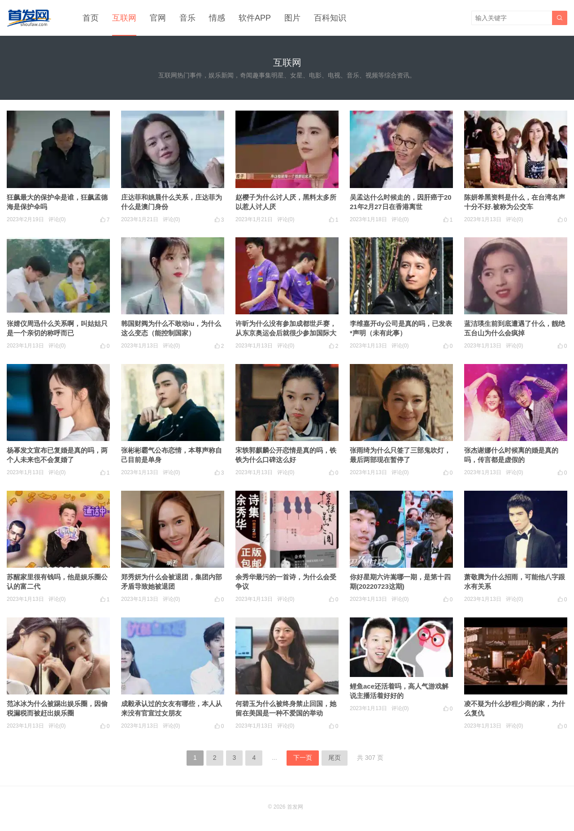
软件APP (255, 17)
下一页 (302, 757)
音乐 (187, 17)
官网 (158, 17)
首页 (91, 17)
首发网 (295, 807)
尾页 (334, 757)
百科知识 (330, 17)
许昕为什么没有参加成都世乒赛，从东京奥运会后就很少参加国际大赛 (285, 333)
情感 (217, 17)
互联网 (124, 17)
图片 (292, 17)
